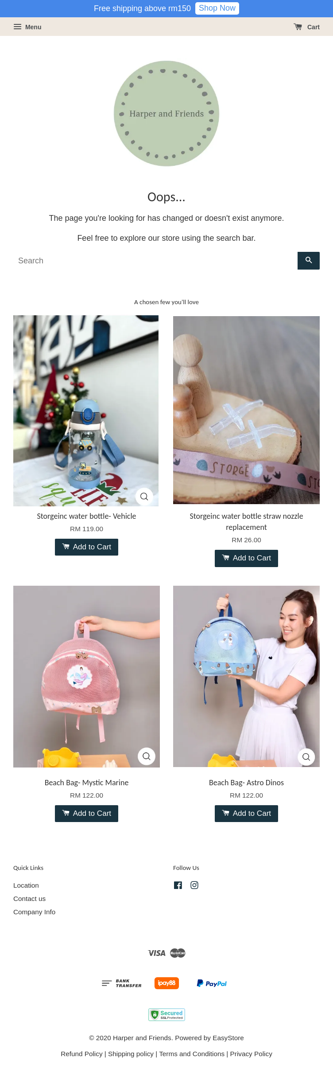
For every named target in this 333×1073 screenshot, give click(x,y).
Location (26, 885)
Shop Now (217, 8)
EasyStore (228, 1038)
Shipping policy (131, 1053)
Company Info (34, 912)
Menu (27, 27)
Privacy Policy (251, 1053)
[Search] (155, 261)
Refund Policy (81, 1053)
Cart (307, 27)
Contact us (29, 898)
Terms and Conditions (192, 1053)
